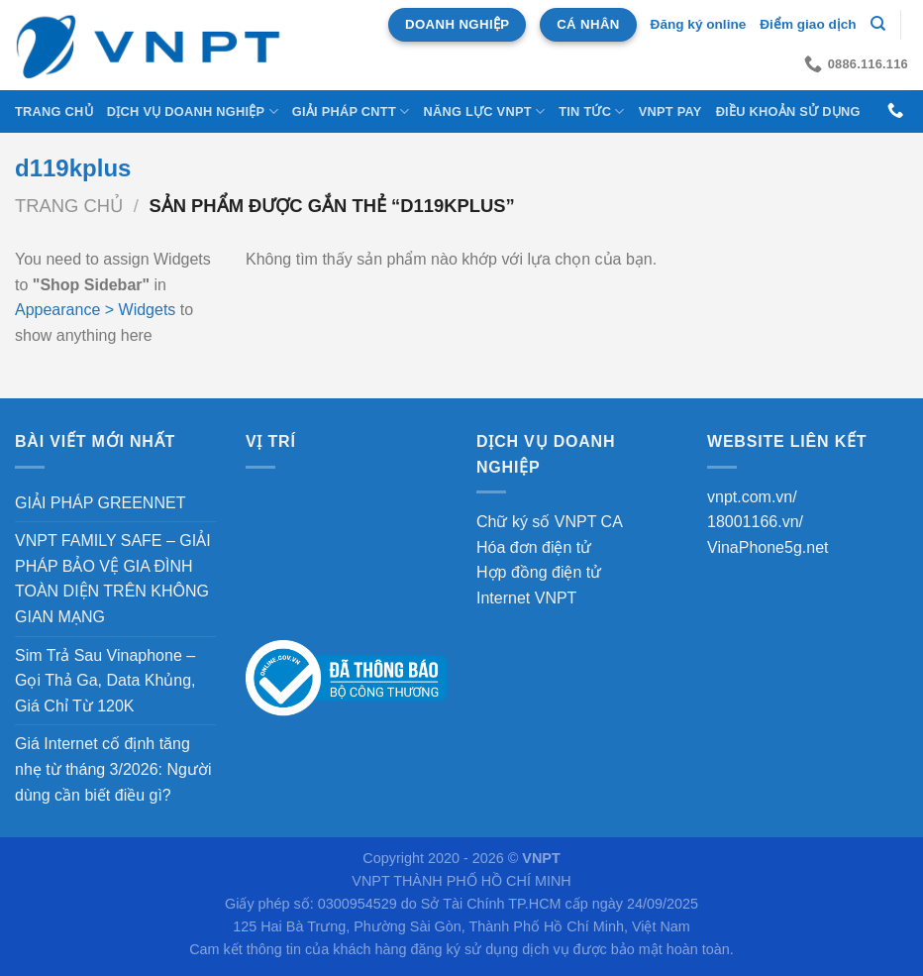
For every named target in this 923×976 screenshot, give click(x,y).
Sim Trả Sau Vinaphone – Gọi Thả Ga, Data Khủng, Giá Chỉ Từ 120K (105, 680)
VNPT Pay (670, 111)
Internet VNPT (526, 598)
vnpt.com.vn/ (752, 496)
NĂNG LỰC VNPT (484, 111)
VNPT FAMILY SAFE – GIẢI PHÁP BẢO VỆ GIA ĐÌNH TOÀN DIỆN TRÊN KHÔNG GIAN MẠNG (113, 578)
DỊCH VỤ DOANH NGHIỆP (192, 111)
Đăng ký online (699, 24)
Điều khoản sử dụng (788, 111)
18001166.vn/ (755, 521)
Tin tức (591, 111)
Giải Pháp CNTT (351, 111)
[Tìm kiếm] (878, 24)
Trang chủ (54, 111)
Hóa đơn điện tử (533, 547)
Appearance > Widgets (95, 309)
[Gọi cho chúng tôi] (895, 111)
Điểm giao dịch (808, 24)
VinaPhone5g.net (767, 547)
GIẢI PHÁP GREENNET (100, 502)
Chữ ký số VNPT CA (549, 521)
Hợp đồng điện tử (538, 572)
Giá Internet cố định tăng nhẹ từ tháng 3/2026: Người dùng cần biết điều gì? (113, 769)
